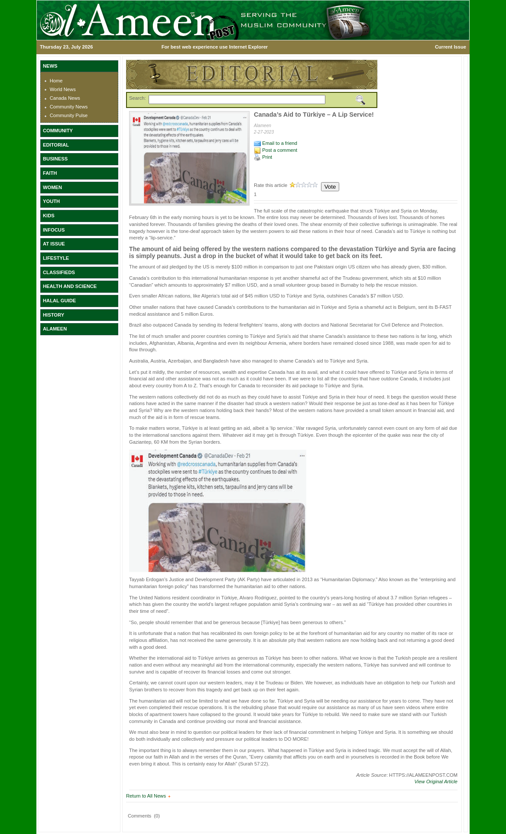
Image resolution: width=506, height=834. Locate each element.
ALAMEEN (55, 328)
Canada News (65, 98)
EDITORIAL (56, 144)
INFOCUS (54, 229)
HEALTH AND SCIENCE (70, 286)
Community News (69, 106)
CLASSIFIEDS (59, 272)
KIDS (49, 215)
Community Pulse (69, 115)
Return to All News (146, 795)
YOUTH (51, 201)
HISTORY (53, 314)
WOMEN (52, 187)
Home (56, 80)
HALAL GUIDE (59, 300)
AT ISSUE (54, 243)
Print (263, 157)
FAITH (50, 173)
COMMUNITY (58, 130)
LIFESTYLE (56, 258)
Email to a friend (275, 143)
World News (63, 89)
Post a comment (275, 150)
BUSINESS (55, 158)
